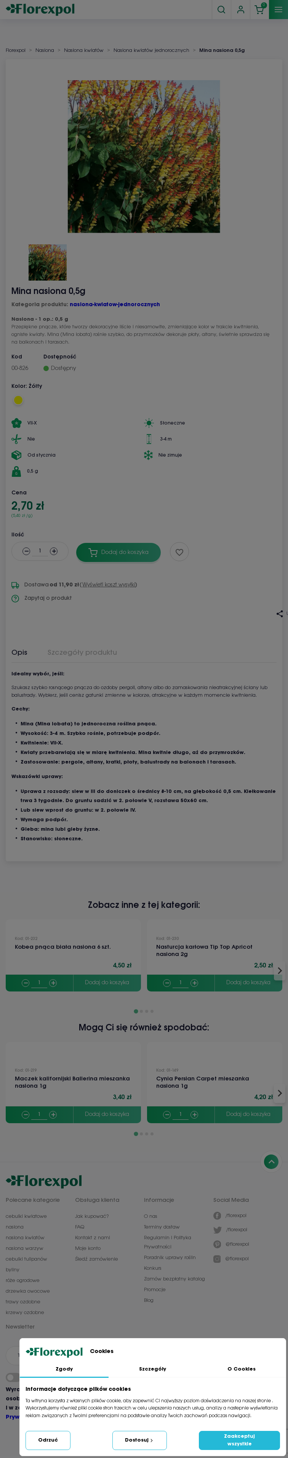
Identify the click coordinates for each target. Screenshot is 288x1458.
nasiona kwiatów (25, 1238)
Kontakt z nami (92, 1238)
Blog (149, 1300)
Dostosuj (139, 1440)
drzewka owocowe (28, 1291)
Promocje (155, 1290)
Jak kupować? (92, 1216)
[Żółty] (18, 400)
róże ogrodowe (23, 1281)
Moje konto (88, 1248)
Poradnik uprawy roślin (170, 1258)
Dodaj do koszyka (107, 983)
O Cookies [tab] (241, 1369)
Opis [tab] (19, 653)
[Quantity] (39, 983)
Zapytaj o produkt (41, 598)
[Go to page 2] (141, 1011)
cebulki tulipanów (26, 1259)
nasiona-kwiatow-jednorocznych (115, 305)
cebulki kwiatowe (26, 1216)
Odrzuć (48, 1440)
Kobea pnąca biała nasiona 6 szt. (63, 947)
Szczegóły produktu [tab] (82, 653)
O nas (150, 1216)
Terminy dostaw (162, 1227)
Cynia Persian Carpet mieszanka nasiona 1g (202, 1082)
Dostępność (59, 357)
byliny (12, 1270)
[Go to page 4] (152, 1011)
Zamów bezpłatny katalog (174, 1279)
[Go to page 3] (146, 1011)
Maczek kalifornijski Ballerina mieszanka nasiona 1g (72, 1082)
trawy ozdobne (23, 1302)
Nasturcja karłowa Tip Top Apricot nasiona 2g (204, 950)
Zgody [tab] (64, 1369)
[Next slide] (279, 970)
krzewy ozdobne (25, 1313)
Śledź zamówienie (96, 1259)
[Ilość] (40, 551)
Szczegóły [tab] (152, 1369)
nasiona (15, 1227)
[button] (48, 259)
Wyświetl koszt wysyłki (108, 585)
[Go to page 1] (136, 1011)
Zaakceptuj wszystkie (239, 1440)
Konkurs (153, 1268)
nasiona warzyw (24, 1248)
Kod (16, 357)
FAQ (79, 1227)
